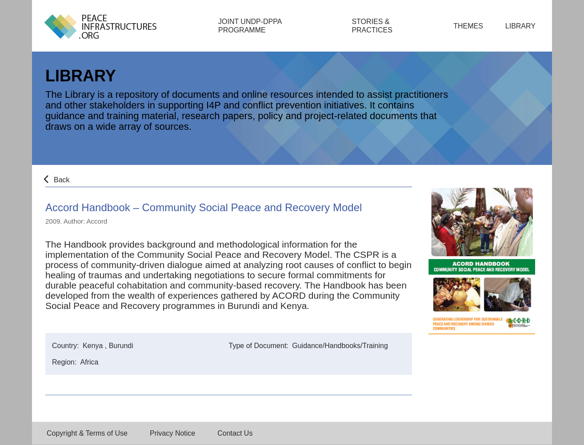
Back (62, 180)
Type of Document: (260, 345)
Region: (65, 362)
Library (520, 26)
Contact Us (234, 433)
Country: (66, 345)
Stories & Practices (372, 26)
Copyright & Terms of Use (87, 433)
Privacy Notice (172, 433)
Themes (468, 26)
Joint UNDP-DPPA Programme (250, 26)
